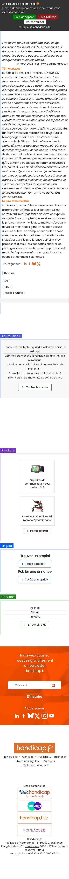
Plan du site (10, 757)
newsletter (36, 665)
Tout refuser (47, 17)
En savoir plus (34, 625)
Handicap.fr (32, 846)
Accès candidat (33, 564)
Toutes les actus (34, 387)
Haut (41, 850)
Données (49, 761)
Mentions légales (28, 761)
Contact (27, 757)
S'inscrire (34, 696)
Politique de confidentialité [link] (35, 27)
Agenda (35, 608)
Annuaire (35, 616)
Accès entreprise (34, 579)
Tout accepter (24, 17)
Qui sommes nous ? (36, 765)
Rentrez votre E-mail (35, 679)
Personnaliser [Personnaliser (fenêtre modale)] (35, 22)
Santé (7, 286)
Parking (35, 612)
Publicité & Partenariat (52, 757)
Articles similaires (14, 292)
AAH (6, 280)
